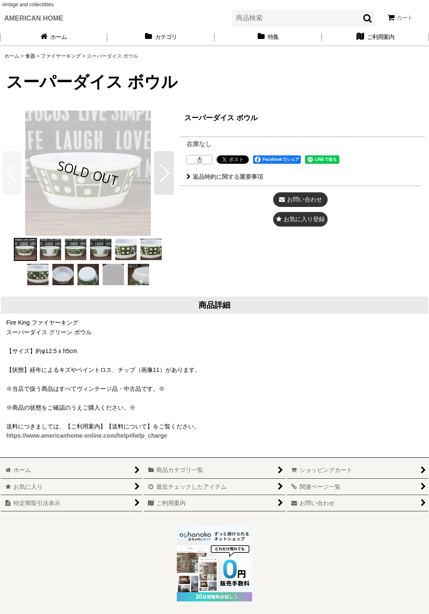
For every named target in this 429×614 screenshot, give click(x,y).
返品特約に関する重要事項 (224, 176)
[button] (164, 173)
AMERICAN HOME (33, 18)
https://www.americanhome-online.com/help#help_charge (86, 435)
